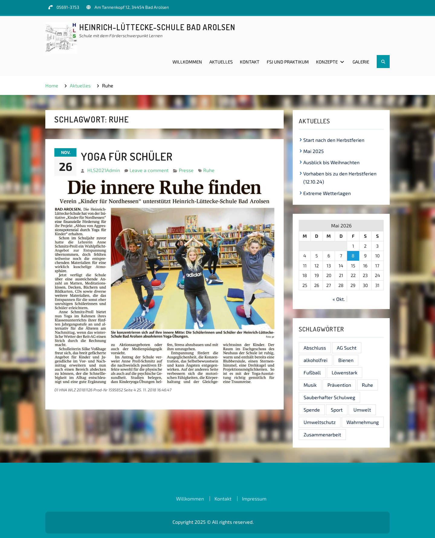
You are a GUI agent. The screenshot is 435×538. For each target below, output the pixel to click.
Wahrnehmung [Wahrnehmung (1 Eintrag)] (362, 422)
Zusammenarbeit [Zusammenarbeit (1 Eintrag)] (322, 434)
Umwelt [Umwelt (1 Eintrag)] (362, 409)
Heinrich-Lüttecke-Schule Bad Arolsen (157, 27)
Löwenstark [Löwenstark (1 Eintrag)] (344, 372)
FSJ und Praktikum (288, 61)
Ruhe (208, 170)
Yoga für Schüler (126, 156)
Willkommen (187, 61)
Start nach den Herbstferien (333, 140)
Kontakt (249, 61)
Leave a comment (149, 170)
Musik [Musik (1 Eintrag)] (310, 385)
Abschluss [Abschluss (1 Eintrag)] (315, 348)
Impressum (254, 498)
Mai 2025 (313, 151)
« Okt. (339, 299)
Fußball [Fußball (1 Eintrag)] (312, 372)
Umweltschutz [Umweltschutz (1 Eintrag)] (320, 422)
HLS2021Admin (103, 170)
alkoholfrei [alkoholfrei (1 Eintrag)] (315, 360)
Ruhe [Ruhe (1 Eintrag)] (367, 385)
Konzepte (327, 61)
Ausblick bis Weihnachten (331, 162)
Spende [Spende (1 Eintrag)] (312, 409)
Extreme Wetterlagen (327, 193)
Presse (186, 170)
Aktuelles (221, 61)
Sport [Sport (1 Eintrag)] (337, 409)
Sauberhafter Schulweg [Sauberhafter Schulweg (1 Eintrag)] (329, 397)
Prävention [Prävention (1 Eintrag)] (339, 385)
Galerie (361, 61)
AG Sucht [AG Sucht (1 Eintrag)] (346, 348)
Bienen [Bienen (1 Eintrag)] (345, 360)
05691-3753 (67, 7)
